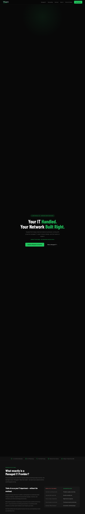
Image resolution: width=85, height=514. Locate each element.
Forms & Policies (68, 2)
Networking (50, 2)
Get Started (78, 2)
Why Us (61, 2)
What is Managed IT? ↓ (52, 244)
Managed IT (43, 2)
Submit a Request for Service (35, 244)
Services (56, 2)
